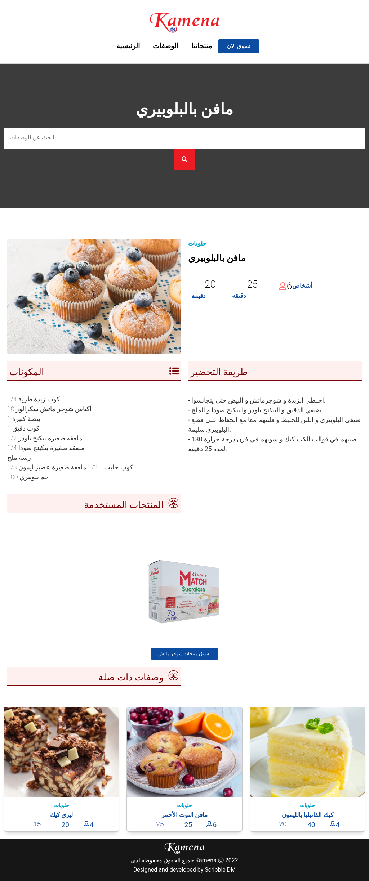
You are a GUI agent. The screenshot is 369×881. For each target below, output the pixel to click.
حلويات (197, 243)
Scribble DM (220, 869)
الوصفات (165, 46)
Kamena (206, 860)
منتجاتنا (201, 46)
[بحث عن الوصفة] (184, 138)
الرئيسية (128, 46)
